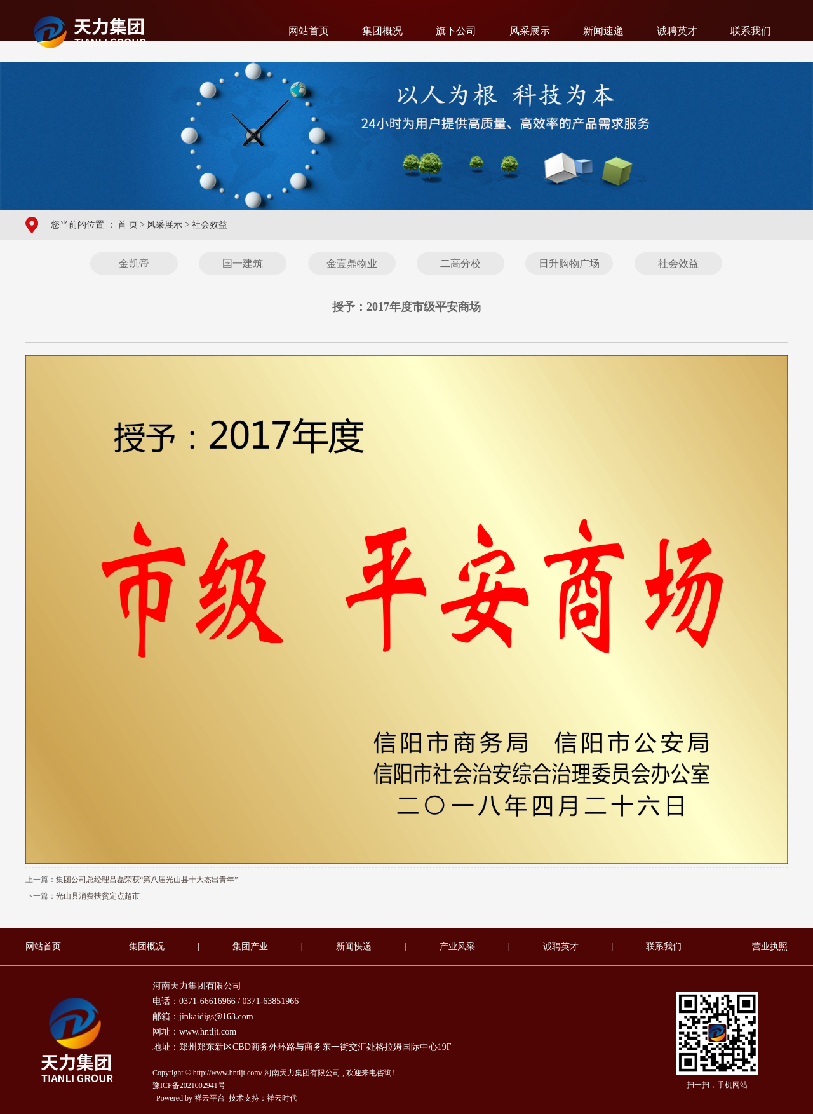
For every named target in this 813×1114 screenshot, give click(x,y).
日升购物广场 (569, 263)
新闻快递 (354, 946)
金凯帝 (134, 263)
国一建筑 (242, 263)
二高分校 (460, 263)
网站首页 (308, 30)
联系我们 (750, 30)
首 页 (128, 224)
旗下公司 (456, 30)
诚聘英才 (677, 30)
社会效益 (209, 224)
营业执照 (770, 946)
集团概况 (382, 30)
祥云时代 (282, 1098)
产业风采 (457, 946)
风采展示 (529, 30)
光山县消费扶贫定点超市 (98, 896)
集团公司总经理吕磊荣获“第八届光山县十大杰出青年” (147, 879)
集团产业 (250, 946)
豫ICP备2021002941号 (188, 1085)
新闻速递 (603, 30)
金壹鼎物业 (351, 263)
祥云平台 (209, 1098)
